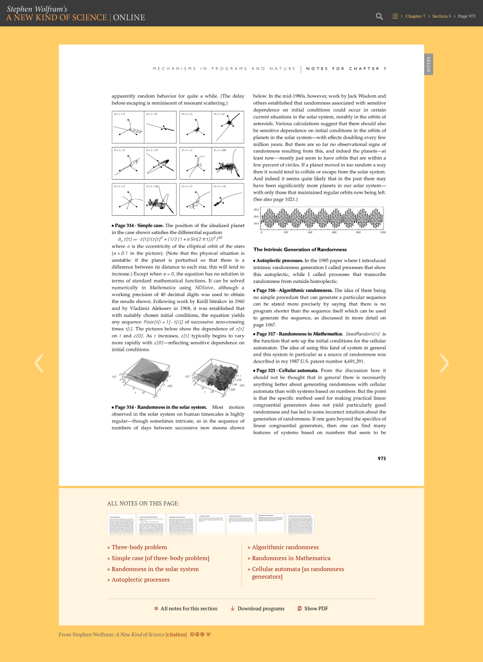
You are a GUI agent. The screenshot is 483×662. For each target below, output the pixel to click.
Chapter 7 (415, 16)
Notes (428, 64)
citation (176, 634)
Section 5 (441, 16)
